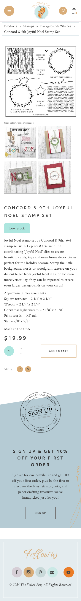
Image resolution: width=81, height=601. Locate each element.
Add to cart (58, 351)
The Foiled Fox (30, 584)
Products (10, 26)
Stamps (28, 26)
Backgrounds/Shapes (55, 26)
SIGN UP (40, 513)
